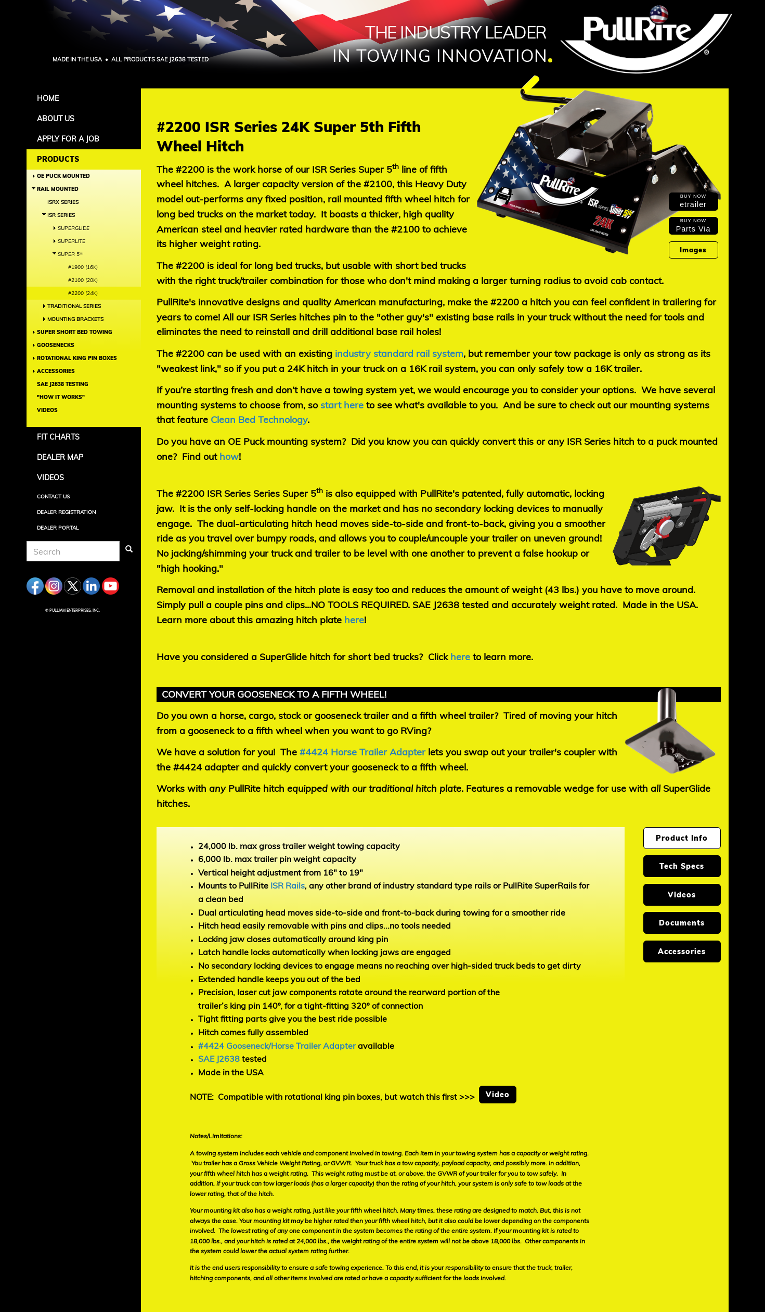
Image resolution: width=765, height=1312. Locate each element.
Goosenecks (55, 345)
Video (498, 1094)
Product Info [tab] (682, 838)
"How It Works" (61, 397)
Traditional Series (74, 306)
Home (48, 98)
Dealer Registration (66, 512)
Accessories (56, 371)
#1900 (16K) (83, 267)
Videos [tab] (682, 894)
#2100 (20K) (83, 280)
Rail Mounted (58, 189)
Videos (47, 410)
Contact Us (53, 496)
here (354, 620)
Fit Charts (58, 437)
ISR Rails (287, 885)
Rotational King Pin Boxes (77, 358)
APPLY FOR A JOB (68, 139)
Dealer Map (60, 457)
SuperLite (71, 241)
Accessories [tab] (682, 951)
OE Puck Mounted (63, 176)
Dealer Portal (58, 527)
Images (693, 250)
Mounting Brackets (75, 319)
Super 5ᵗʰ (70, 254)
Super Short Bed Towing (74, 332)
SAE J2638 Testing (62, 384)
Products (58, 159)
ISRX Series (63, 202)
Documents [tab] (682, 923)
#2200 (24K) (83, 293)
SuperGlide (73, 228)
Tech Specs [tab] (681, 866)
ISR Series (61, 215)
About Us (55, 118)
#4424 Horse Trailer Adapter (362, 752)
